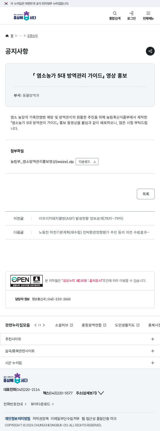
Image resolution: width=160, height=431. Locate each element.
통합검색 (114, 19)
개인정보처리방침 (17, 418)
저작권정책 (40, 418)
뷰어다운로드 (40, 404)
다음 (44, 325)
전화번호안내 (13, 404)
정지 (39, 325)
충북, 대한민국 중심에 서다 (26, 16)
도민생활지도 (125, 325)
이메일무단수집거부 (65, 418)
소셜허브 (61, 325)
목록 (146, 194)
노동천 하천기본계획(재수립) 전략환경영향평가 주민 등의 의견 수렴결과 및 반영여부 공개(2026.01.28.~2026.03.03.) (95, 232)
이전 (35, 325)
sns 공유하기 (150, 51)
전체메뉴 (148, 19)
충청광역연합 (92, 325)
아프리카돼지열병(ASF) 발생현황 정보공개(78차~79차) (81, 218)
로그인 (131, 19)
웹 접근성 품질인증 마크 (99, 418)
